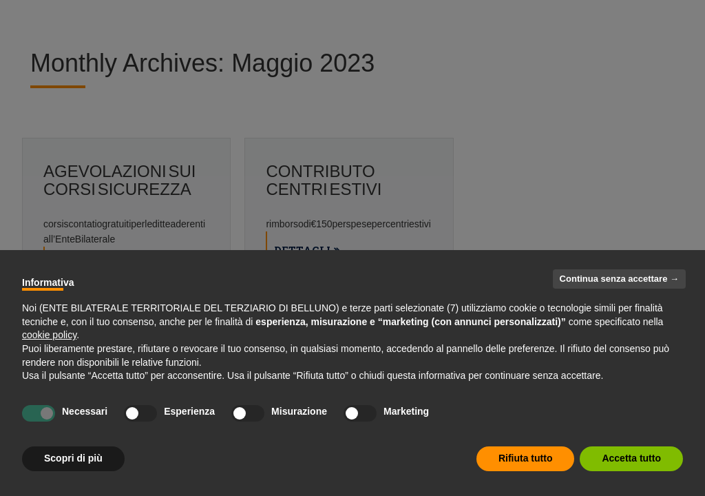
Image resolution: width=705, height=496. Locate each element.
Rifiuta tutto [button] (525, 458)
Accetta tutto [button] (631, 458)
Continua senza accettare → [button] (619, 278)
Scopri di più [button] (73, 458)
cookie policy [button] (49, 334)
